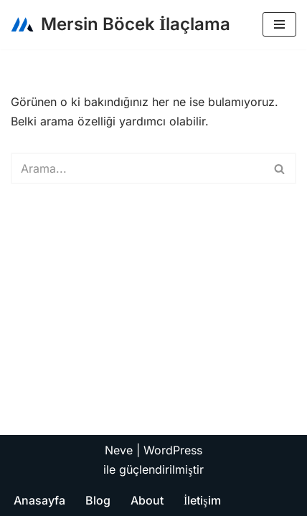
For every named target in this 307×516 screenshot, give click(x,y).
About (147, 500)
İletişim (202, 500)
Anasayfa (39, 500)
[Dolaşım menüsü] (279, 24)
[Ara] (137, 168)
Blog (97, 500)
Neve (119, 450)
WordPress (172, 450)
